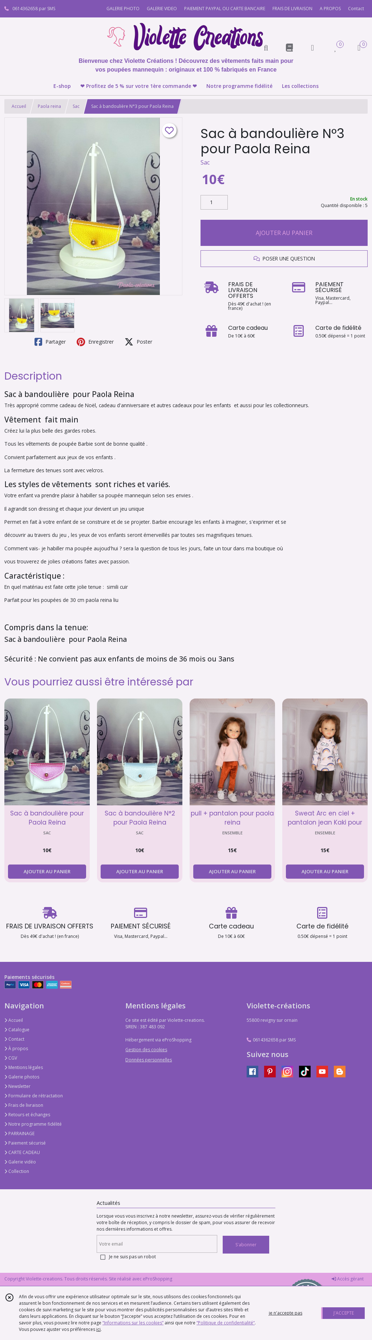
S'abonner (245, 1245)
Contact (356, 8)
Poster (138, 341)
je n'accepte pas (285, 1313)
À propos (16, 1048)
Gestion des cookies (146, 1050)
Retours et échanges (27, 1115)
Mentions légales (23, 1067)
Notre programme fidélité (33, 1124)
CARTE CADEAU (22, 1152)
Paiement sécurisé (25, 1143)
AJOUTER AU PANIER (284, 233)
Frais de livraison (23, 1105)
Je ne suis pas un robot (132, 1257)
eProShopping (157, 1279)
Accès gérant (348, 1279)
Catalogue (16, 1030)
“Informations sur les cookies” (132, 1323)
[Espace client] (312, 47)
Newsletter (17, 1086)
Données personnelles (148, 1060)
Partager (50, 341)
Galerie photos (21, 1077)
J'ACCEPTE (343, 1313)
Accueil (19, 106)
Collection (16, 1171)
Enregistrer (95, 341)
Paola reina (49, 106)
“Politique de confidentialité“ (226, 1323)
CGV (10, 1058)
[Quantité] (214, 202)
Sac (76, 106)
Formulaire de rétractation (33, 1096)
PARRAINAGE (19, 1133)
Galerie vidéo (20, 1162)
